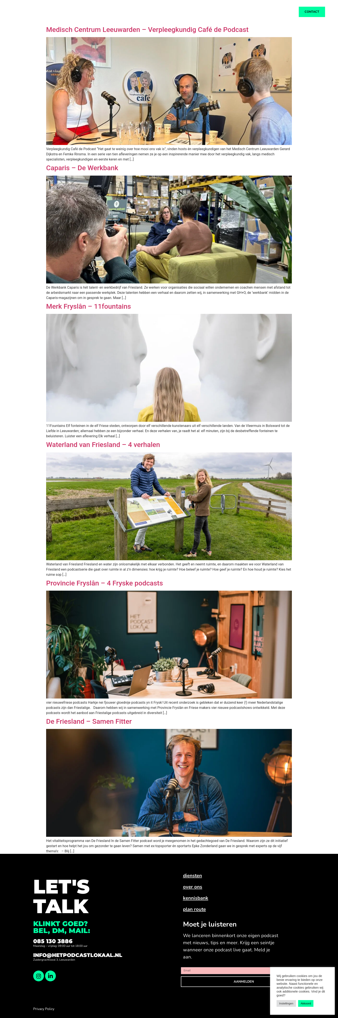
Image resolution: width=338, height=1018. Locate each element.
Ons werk (125, 12)
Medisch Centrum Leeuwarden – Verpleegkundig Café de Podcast (147, 29)
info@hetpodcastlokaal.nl (77, 955)
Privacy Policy (43, 1009)
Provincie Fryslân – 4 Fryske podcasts (104, 583)
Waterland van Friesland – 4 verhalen (103, 445)
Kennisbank (208, 12)
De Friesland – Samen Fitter (89, 721)
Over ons (179, 12)
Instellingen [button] (286, 1003)
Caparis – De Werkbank (82, 168)
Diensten (152, 12)
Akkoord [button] (306, 1003)
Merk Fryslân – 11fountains (88, 306)
